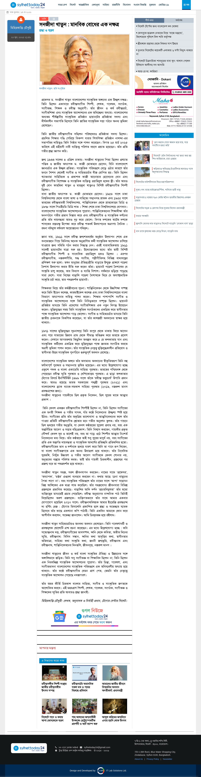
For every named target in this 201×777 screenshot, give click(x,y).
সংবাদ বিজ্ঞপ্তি (140, 4)
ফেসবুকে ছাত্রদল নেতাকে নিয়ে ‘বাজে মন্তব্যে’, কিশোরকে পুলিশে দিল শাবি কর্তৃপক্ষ (159, 35)
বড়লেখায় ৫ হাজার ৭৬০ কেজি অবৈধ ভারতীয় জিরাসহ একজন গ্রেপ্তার (163, 199)
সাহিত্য (106, 4)
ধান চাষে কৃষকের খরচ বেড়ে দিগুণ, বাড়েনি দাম (157, 231)
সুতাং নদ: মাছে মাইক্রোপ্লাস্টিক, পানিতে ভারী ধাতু (158, 189)
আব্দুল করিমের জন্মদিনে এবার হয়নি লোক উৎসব (114, 718)
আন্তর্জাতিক (84, 4)
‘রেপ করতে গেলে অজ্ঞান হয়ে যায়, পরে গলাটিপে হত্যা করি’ (170, 144)
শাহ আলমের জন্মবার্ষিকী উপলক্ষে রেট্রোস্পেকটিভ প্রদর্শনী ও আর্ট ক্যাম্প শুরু (84, 720)
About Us (139, 759)
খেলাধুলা (96, 4)
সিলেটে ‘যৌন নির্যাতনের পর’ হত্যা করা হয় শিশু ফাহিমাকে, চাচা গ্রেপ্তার (171, 157)
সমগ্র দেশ (62, 4)
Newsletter (167, 759)
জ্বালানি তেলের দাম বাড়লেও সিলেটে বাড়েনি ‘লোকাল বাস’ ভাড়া (164, 223)
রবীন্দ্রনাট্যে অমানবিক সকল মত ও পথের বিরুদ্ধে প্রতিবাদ (82, 687)
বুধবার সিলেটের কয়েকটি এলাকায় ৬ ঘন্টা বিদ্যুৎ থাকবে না (164, 52)
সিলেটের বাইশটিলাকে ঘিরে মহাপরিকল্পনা (155, 182)
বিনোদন (127, 4)
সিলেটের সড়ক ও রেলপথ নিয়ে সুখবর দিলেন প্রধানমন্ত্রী (160, 208)
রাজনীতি (116, 4)
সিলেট (73, 4)
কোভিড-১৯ (164, 4)
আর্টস (44, 18)
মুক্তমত (152, 4)
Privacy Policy (153, 759)
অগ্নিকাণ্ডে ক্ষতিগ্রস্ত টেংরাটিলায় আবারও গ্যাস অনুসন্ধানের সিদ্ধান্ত (172, 170)
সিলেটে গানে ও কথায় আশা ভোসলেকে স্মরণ (52, 718)
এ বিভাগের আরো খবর (53, 660)
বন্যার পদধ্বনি (142, 215)
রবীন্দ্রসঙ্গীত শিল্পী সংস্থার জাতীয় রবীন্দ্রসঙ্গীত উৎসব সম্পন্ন (54, 687)
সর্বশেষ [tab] (179, 20)
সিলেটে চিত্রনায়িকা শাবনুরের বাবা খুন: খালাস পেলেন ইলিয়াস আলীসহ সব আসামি (163, 63)
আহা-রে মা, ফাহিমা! (146, 71)
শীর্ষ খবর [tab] (149, 20)
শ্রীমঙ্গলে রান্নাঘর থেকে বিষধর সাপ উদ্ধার (157, 43)
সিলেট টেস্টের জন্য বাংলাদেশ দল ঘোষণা (157, 26)
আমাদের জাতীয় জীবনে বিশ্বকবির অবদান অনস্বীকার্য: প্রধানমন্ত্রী (113, 687)
